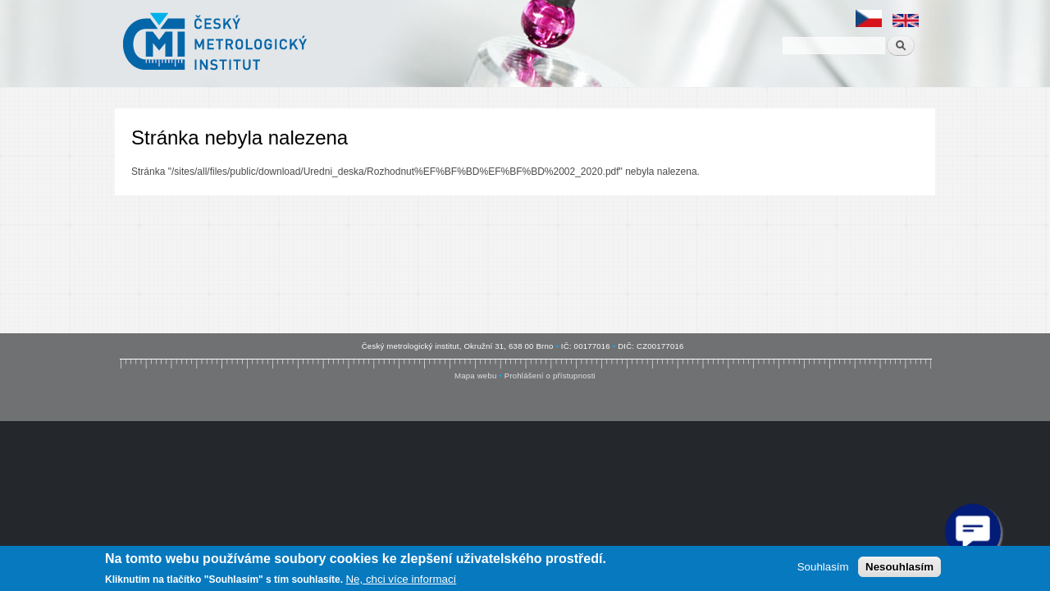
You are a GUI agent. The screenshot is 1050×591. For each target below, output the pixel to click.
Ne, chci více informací (400, 579)
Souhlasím (823, 567)
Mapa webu (475, 375)
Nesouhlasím (899, 567)
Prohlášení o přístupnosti (550, 375)
